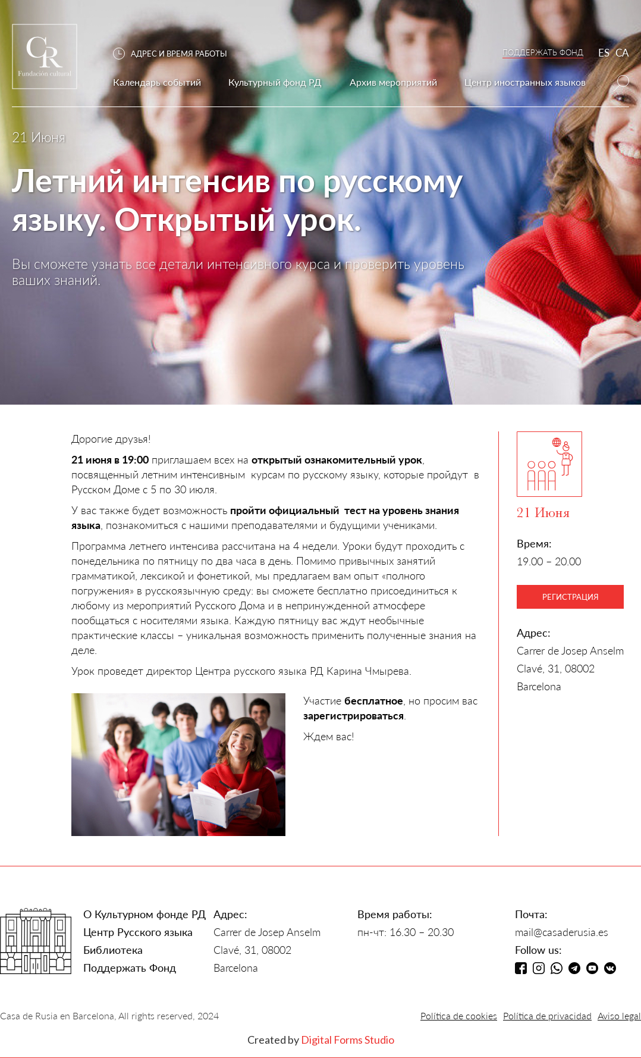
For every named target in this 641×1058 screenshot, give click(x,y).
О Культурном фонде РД (144, 914)
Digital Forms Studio (347, 1039)
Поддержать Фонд (129, 968)
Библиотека (113, 950)
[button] (176, 54)
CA (622, 52)
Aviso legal (619, 1015)
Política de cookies (458, 1015)
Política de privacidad (547, 1015)
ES (603, 52)
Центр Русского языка (138, 932)
